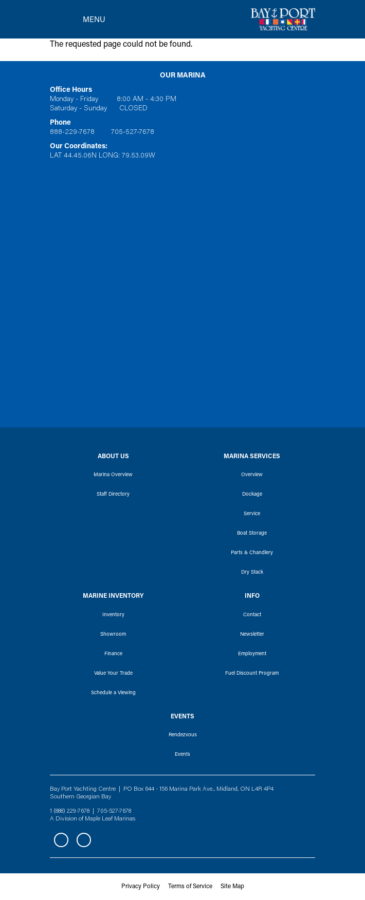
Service (252, 514)
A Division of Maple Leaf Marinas (92, 819)
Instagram (84, 840)
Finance (113, 654)
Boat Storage (252, 533)
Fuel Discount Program (252, 673)
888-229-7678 (72, 132)
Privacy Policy (140, 887)
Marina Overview (113, 475)
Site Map (232, 887)
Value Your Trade (113, 673)
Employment (252, 654)
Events (182, 754)
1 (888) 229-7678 (69, 811)
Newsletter (252, 634)
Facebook (61, 840)
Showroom (113, 634)
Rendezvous (183, 735)
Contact (252, 615)
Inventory (113, 615)
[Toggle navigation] (77, 19)
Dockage (252, 494)
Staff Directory (113, 494)
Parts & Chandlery (252, 553)
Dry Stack (252, 572)
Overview (252, 475)
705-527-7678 (132, 132)
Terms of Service (190, 887)
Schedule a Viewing (113, 693)
